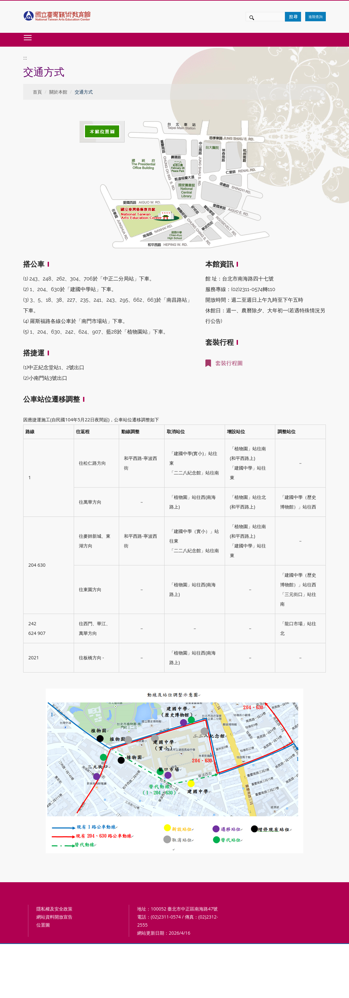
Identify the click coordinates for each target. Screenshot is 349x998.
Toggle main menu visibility (28, 37)
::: (25, 57)
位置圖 (43, 925)
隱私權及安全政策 (54, 909)
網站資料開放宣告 (54, 917)
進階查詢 (315, 16)
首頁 (37, 92)
